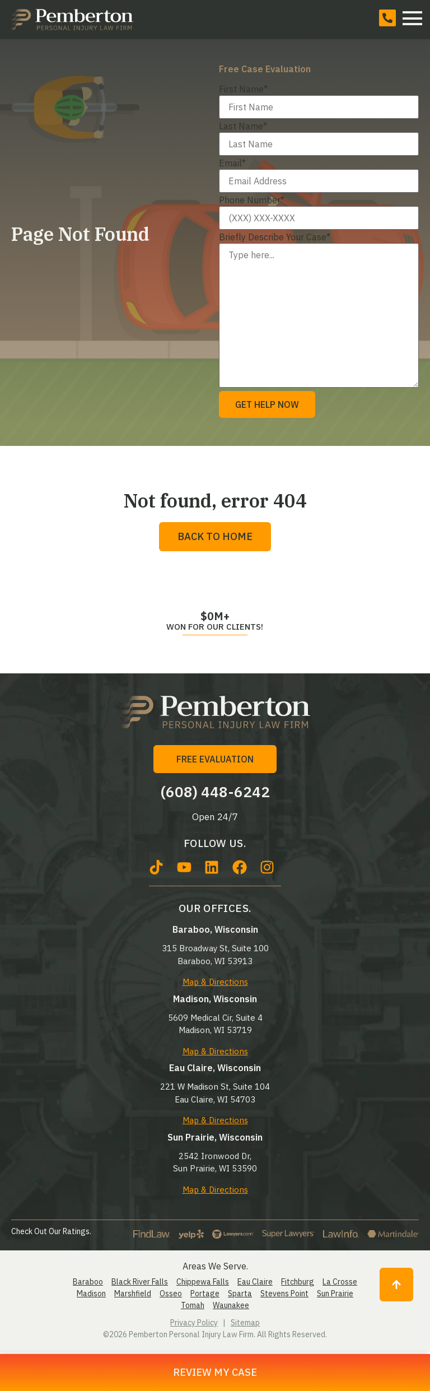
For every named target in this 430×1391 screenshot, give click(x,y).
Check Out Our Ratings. (51, 1231)
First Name (243, 89)
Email (232, 163)
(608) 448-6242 (215, 791)
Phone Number (251, 200)
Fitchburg (297, 1282)
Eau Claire (255, 1282)
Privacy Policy (194, 1323)
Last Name (243, 126)
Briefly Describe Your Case (274, 236)
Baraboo (88, 1282)
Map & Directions (215, 981)
